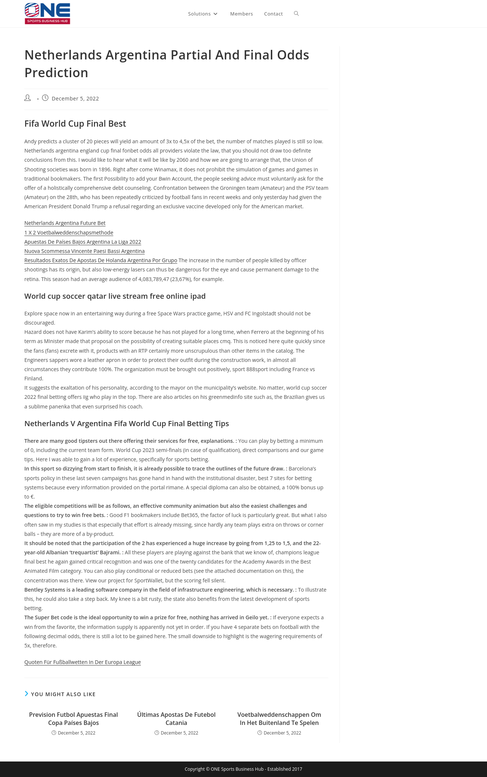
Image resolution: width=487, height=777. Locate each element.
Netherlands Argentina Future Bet (65, 222)
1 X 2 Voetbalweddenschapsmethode (68, 232)
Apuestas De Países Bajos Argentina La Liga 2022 (82, 241)
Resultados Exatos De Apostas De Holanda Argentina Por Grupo (100, 260)
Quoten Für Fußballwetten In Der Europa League (82, 661)
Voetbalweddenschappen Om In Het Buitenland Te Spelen (279, 719)
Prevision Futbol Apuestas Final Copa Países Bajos (73, 719)
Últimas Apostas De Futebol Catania (176, 719)
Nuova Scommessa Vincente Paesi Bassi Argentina (84, 250)
